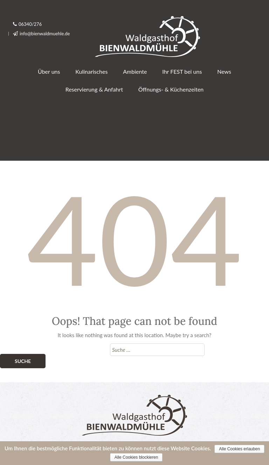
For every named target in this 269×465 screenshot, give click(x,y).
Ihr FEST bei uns (182, 71)
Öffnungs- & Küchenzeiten (171, 89)
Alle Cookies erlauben (239, 448)
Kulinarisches (91, 71)
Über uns (49, 71)
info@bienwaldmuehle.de (45, 33)
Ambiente (135, 71)
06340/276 (30, 24)
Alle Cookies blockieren (136, 457)
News (224, 71)
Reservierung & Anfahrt (94, 89)
